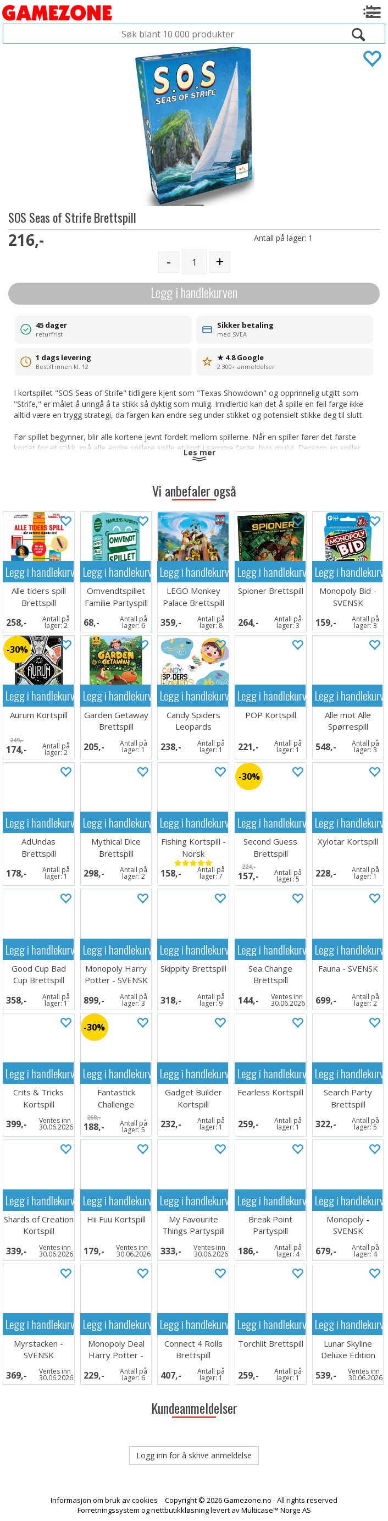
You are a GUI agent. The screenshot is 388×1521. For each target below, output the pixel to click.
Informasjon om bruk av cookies (104, 1500)
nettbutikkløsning (180, 1510)
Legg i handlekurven (194, 292)
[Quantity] (194, 262)
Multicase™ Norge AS (276, 1510)
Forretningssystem (108, 1510)
